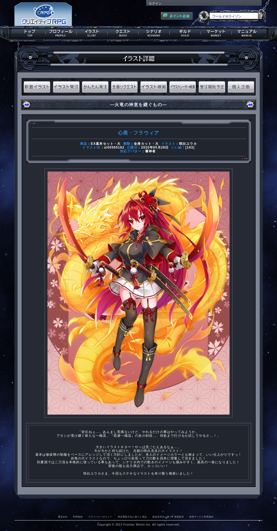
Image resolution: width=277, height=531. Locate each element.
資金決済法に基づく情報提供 (168, 516)
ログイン (155, 3)
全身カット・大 (146, 144)
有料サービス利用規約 (201, 516)
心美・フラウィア (138, 133)
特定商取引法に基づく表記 (132, 516)
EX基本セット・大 (106, 144)
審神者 (150, 151)
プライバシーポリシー (100, 516)
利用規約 (78, 516)
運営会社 (63, 516)
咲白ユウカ (188, 144)
